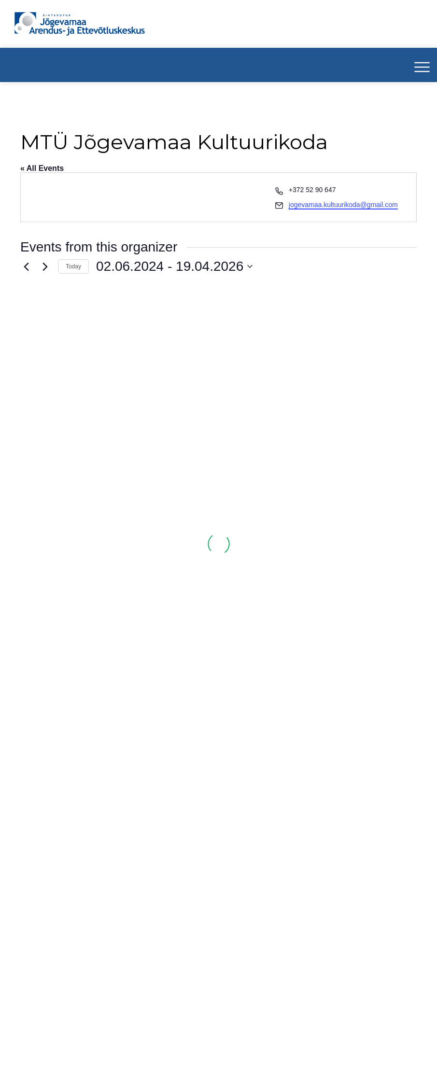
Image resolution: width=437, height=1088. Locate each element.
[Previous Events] (26, 266)
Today (73, 266)
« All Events (42, 168)
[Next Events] (45, 266)
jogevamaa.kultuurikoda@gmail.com (343, 205)
